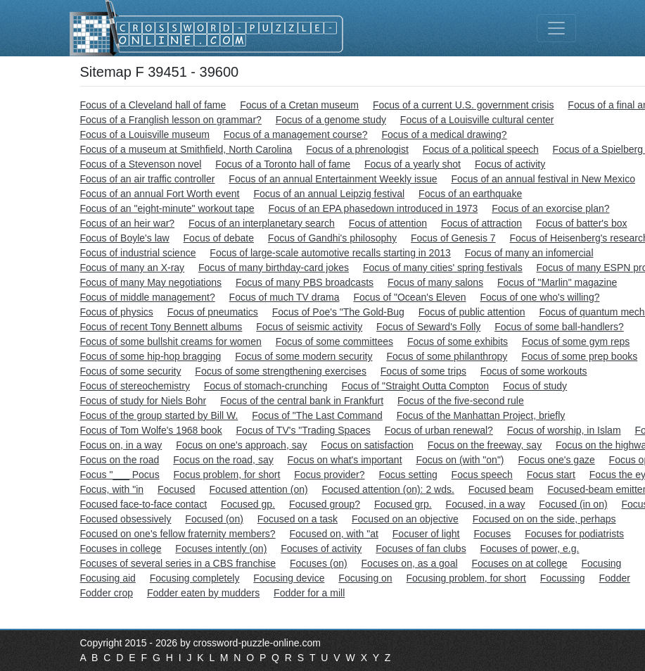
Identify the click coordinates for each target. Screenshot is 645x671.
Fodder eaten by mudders (203, 592)
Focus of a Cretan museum (299, 105)
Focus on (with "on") (460, 459)
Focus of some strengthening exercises (280, 371)
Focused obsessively (126, 519)
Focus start (551, 474)
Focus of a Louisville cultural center (477, 119)
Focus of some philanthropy (446, 356)
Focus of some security (130, 371)
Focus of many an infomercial (529, 252)
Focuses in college (121, 548)
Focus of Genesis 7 (453, 238)
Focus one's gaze (556, 459)
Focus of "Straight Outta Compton (416, 385)
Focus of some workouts (533, 371)
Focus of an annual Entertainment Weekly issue (333, 178)
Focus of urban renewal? (439, 430)
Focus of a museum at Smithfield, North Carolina (186, 149)
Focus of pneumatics (212, 312)
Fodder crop (106, 592)
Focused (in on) (573, 504)
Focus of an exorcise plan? (550, 208)
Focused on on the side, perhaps (544, 519)
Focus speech (482, 474)
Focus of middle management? (147, 297)
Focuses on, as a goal (410, 563)
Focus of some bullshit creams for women (171, 341)
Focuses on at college (519, 563)
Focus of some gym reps (576, 341)
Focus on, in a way (121, 445)
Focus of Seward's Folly (428, 326)
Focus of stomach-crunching (266, 385)
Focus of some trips (423, 371)
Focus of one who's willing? (539, 297)
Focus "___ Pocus (120, 474)
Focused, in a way (485, 504)
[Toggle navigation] (556, 28)
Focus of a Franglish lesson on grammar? (171, 119)
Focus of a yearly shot (412, 164)
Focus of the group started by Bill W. (159, 415)
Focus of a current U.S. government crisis (463, 105)
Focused (177, 489)
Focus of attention (388, 223)
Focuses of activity (321, 548)
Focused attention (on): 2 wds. (388, 489)
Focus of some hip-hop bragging (151, 356)
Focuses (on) (318, 563)
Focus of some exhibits (457, 341)
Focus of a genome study (331, 119)
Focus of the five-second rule (460, 400)
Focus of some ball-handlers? (559, 326)
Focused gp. (248, 504)
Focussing (562, 578)
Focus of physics (116, 312)
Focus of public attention (472, 312)
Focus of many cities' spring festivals (443, 267)
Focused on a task (297, 519)
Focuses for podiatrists (574, 533)
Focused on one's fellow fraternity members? (178, 533)
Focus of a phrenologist (357, 149)
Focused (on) (214, 519)
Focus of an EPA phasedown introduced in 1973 (373, 208)
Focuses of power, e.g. (530, 548)
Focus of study (535, 385)
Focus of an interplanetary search (262, 223)
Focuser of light (426, 533)
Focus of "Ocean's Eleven (409, 297)
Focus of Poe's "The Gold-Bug (338, 312)
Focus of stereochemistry (135, 385)
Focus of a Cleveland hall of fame (153, 105)
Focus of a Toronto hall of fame (282, 164)
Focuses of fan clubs (421, 548)
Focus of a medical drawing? (443, 134)
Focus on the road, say (223, 459)
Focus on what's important (345, 459)
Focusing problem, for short (466, 578)
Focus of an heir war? (127, 223)
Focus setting (407, 474)
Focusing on (365, 578)
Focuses (492, 533)
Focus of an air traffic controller (147, 178)
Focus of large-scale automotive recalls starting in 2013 (330, 252)
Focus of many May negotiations (151, 282)
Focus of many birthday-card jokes (273, 267)
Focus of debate (219, 238)
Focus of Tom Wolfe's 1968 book (151, 430)
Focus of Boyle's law (125, 238)
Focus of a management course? (296, 134)
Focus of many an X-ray (132, 267)
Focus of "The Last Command (317, 415)
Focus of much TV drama (284, 297)
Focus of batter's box (581, 223)
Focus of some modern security (303, 356)
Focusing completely (195, 578)
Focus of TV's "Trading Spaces (303, 430)
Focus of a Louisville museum (145, 134)
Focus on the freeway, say (485, 445)
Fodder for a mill (309, 592)
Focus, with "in (112, 489)
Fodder (614, 578)
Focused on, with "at (334, 533)
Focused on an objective (405, 519)
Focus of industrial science (138, 252)
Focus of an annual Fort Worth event (160, 193)
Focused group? (324, 504)
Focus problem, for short (227, 474)
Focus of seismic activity (309, 326)
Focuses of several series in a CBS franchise (178, 563)
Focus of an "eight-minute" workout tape (167, 208)
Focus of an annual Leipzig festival (328, 193)
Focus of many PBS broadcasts (304, 282)
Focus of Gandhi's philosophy (332, 238)
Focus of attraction (481, 223)
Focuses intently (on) (221, 548)
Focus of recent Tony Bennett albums (161, 326)
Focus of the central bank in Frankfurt (301, 400)
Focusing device (288, 578)
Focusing (602, 563)
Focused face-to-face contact (143, 504)
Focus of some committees (334, 341)
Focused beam (501, 489)
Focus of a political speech (481, 149)
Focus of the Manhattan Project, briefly (481, 415)
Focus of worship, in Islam (564, 430)
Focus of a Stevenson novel (141, 164)
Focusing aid (108, 578)
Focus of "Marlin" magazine (557, 282)
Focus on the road (120, 459)
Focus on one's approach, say (241, 445)
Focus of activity (510, 164)
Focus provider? (329, 474)
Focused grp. (403, 504)
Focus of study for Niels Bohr (143, 400)
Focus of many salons (435, 282)
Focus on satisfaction (367, 445)
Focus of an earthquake (470, 193)
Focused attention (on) (259, 489)
